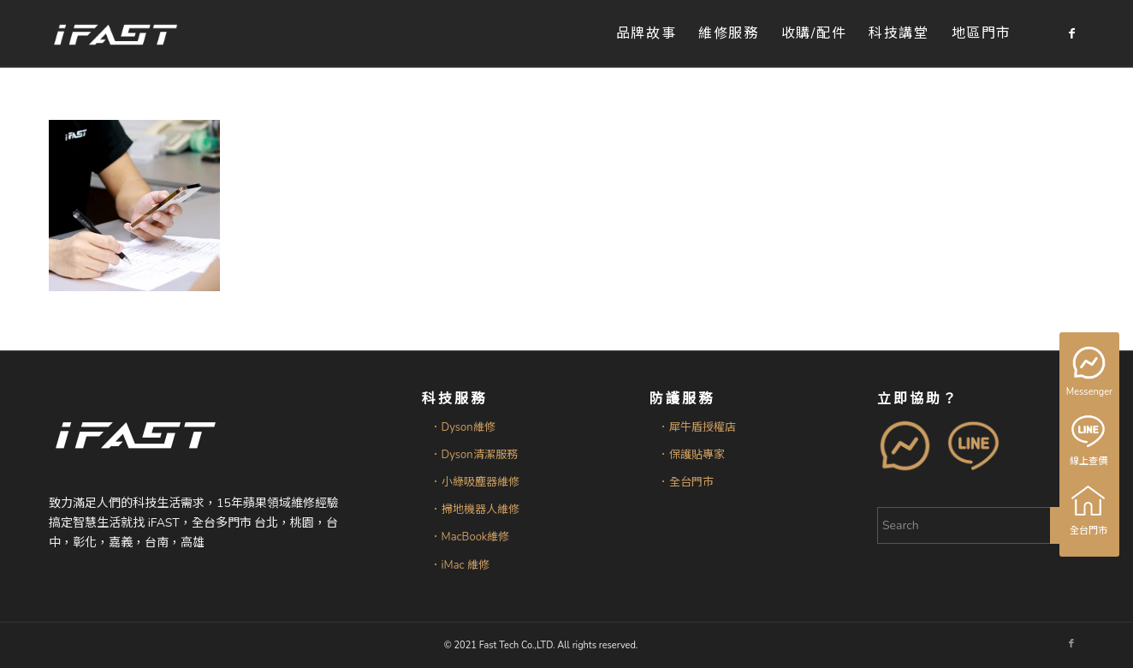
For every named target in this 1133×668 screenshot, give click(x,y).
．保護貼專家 (691, 454)
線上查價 (1089, 441)
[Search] (980, 525)
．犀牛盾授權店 (697, 427)
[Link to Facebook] (1071, 33)
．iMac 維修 (459, 565)
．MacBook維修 (470, 537)
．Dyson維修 (462, 427)
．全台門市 (686, 482)
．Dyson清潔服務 (474, 454)
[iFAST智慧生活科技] (115, 34)
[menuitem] (646, 34)
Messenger (1090, 372)
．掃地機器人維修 (474, 509)
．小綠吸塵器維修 (474, 482)
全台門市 (1089, 510)
